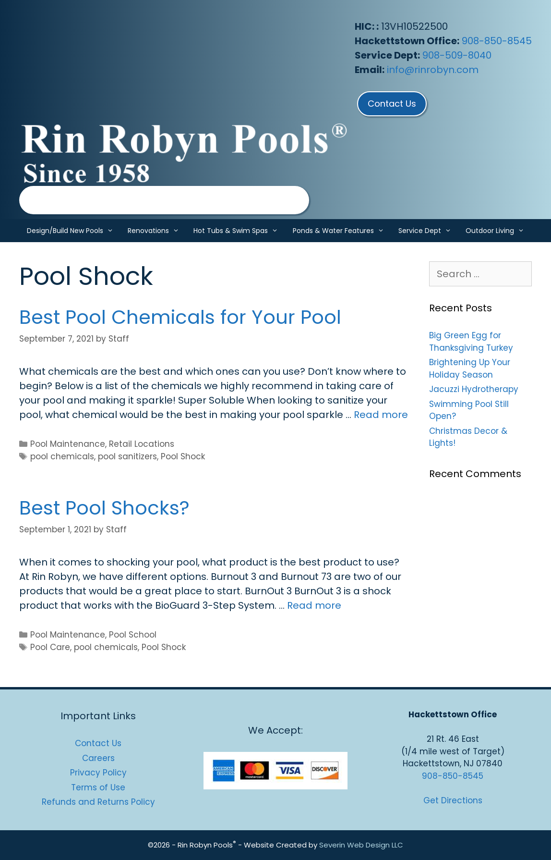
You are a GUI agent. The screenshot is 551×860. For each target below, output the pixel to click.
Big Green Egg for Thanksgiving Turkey (471, 342)
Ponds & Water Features (342, 230)
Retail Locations (141, 444)
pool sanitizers (127, 456)
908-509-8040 (456, 55)
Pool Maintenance (67, 444)
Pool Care (50, 647)
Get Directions (452, 800)
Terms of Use (98, 787)
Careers (98, 758)
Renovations (157, 230)
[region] (164, 200)
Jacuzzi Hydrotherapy (473, 389)
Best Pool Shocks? (104, 507)
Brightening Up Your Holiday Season (469, 368)
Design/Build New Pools (73, 230)
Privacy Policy (98, 772)
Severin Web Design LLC (361, 845)
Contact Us (98, 743)
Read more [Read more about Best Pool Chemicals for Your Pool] (381, 414)
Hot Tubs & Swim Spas (239, 230)
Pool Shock (183, 456)
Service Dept (428, 230)
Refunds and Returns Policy (98, 802)
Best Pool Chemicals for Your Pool (180, 317)
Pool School (132, 634)
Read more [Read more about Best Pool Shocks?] (314, 605)
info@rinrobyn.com (433, 69)
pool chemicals (62, 456)
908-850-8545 (497, 41)
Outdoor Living (498, 230)
